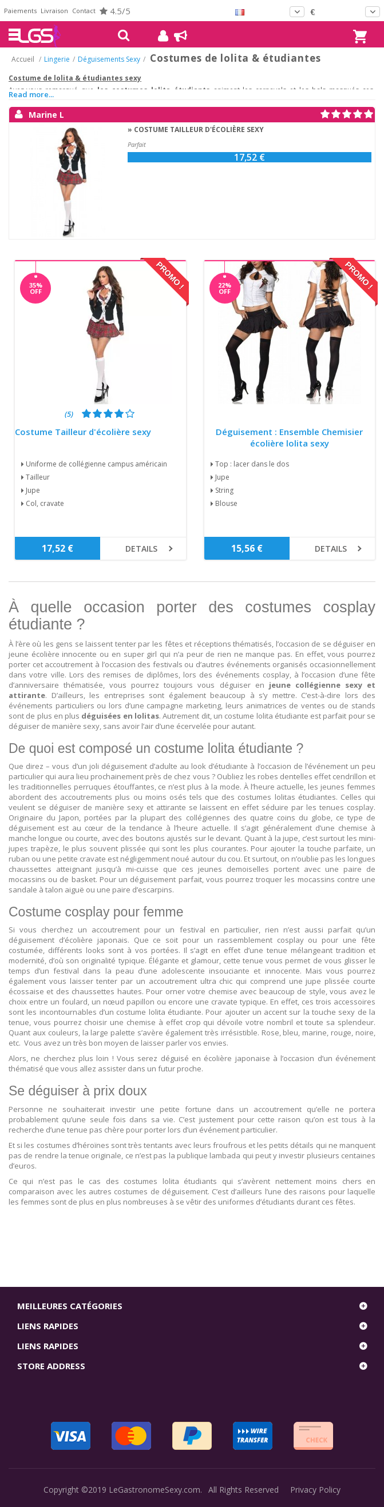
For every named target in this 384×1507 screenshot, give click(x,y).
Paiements (20, 10)
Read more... (31, 94)
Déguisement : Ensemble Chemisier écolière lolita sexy (289, 437)
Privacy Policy (315, 1489)
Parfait (137, 144)
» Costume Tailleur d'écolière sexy (196, 129)
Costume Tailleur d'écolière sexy (83, 431)
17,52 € (249, 157)
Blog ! (175, 36)
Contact (84, 10)
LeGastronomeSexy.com (154, 1489)
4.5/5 (115, 11)
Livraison (54, 10)
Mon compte (159, 36)
